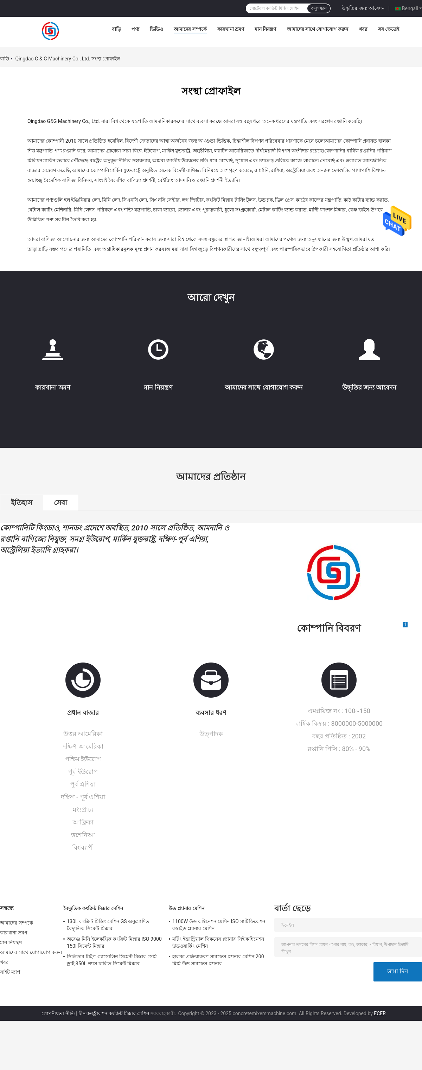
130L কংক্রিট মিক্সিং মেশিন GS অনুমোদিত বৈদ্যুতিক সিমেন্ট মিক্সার (108, 925)
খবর (363, 29)
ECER (380, 1013)
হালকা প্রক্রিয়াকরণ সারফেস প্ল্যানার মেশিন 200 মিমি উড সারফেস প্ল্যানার (218, 960)
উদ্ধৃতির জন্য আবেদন (363, 8)
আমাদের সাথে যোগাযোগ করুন (317, 29)
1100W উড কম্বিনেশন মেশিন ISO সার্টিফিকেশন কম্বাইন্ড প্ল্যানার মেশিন (218, 925)
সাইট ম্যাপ (10, 972)
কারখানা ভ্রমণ (230, 29)
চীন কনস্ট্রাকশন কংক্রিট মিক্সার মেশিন (113, 1013)
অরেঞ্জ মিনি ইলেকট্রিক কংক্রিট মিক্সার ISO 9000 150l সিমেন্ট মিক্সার (114, 942)
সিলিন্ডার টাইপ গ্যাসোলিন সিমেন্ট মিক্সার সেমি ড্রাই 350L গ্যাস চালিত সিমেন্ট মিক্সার (112, 960)
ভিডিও (156, 29)
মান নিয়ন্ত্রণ (265, 29)
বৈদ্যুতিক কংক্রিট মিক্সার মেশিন (93, 908)
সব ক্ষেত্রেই (388, 29)
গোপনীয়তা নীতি (58, 1013)
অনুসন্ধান (319, 8)
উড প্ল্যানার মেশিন (186, 908)
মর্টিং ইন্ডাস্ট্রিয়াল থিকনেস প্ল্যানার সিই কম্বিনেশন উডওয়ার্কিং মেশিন (218, 942)
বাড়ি (116, 29)
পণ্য (135, 29)
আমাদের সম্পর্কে (190, 29)
